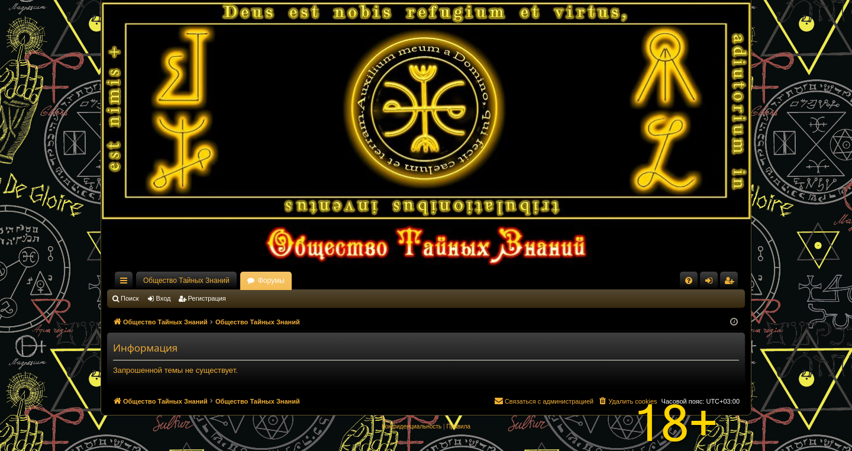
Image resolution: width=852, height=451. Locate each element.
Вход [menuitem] (711, 282)
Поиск (129, 298)
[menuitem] (689, 280)
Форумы (271, 280)
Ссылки (126, 282)
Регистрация (207, 298)
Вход (163, 298)
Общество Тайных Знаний (186, 280)
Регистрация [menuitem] (731, 282)
